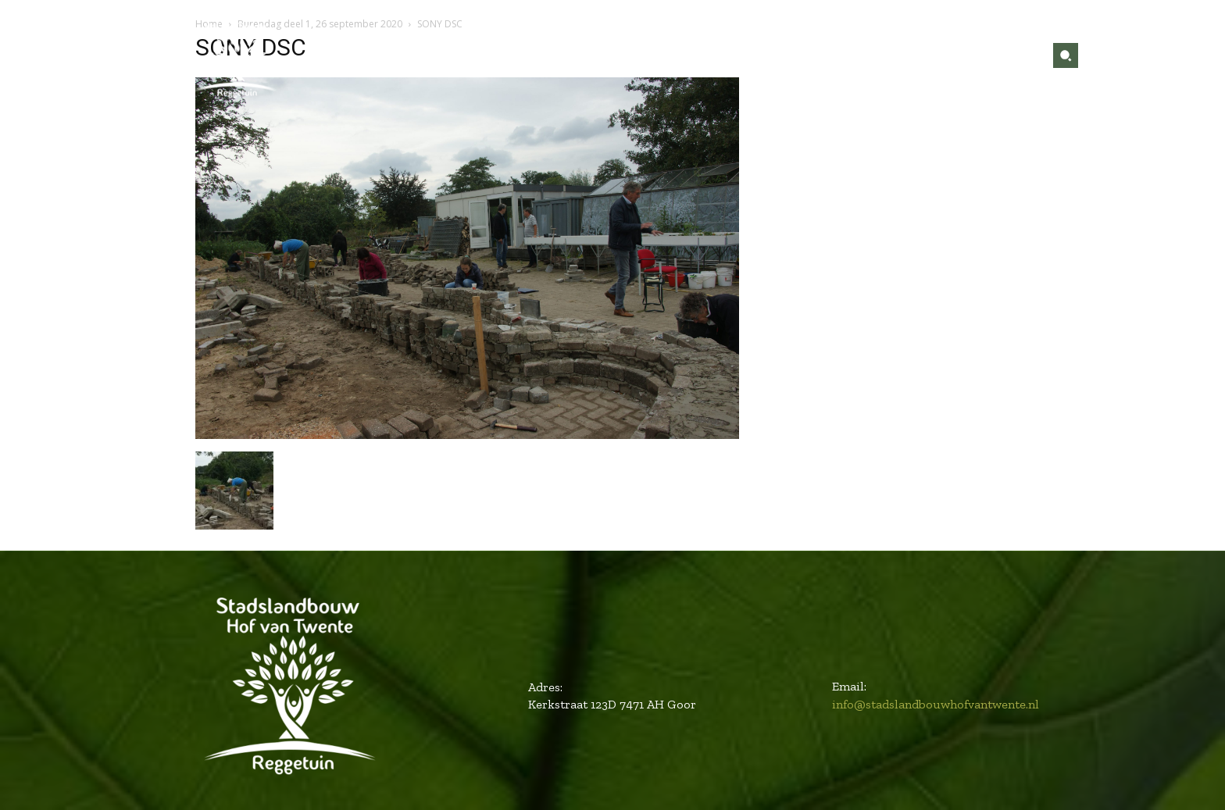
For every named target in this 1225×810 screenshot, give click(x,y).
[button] (1065, 55)
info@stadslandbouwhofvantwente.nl (935, 704)
